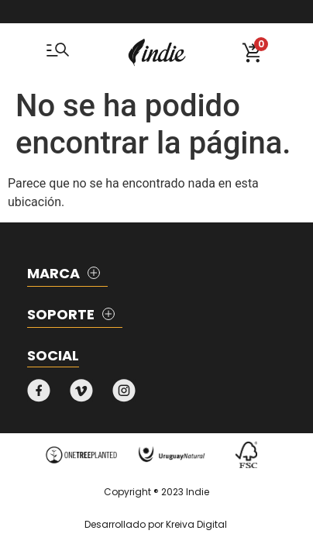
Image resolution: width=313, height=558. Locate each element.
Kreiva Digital (196, 524)
